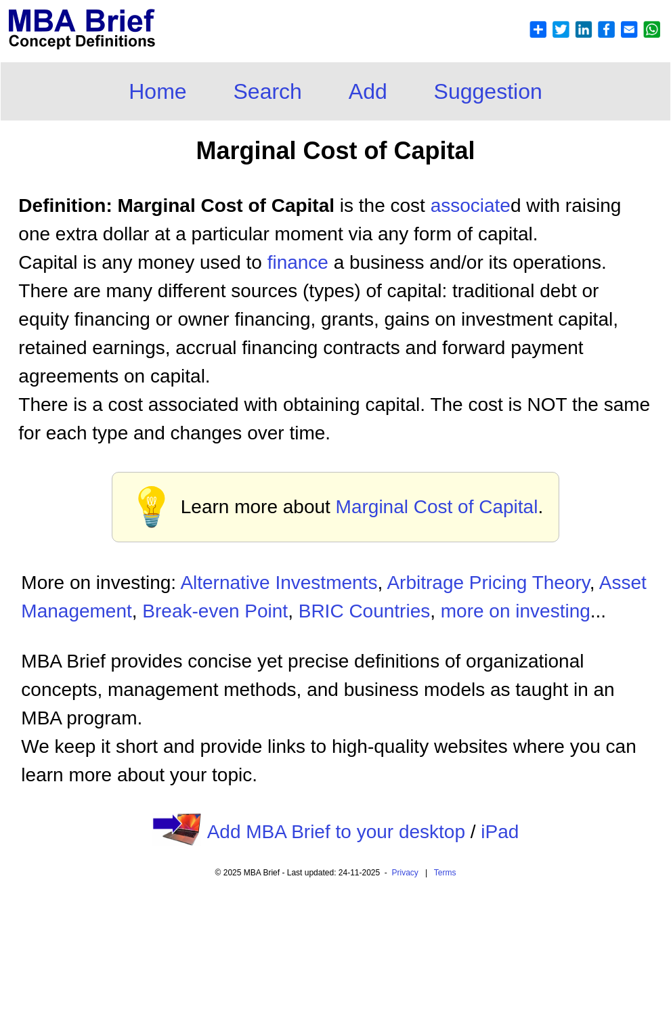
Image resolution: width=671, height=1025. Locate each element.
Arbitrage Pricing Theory (488, 582)
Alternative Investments (278, 582)
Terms (445, 872)
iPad (500, 831)
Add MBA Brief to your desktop (336, 831)
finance (297, 262)
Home (157, 91)
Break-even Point (215, 611)
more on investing (515, 611)
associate (471, 205)
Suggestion (488, 91)
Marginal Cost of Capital (437, 506)
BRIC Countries (365, 611)
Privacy (405, 872)
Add (368, 91)
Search (268, 91)
